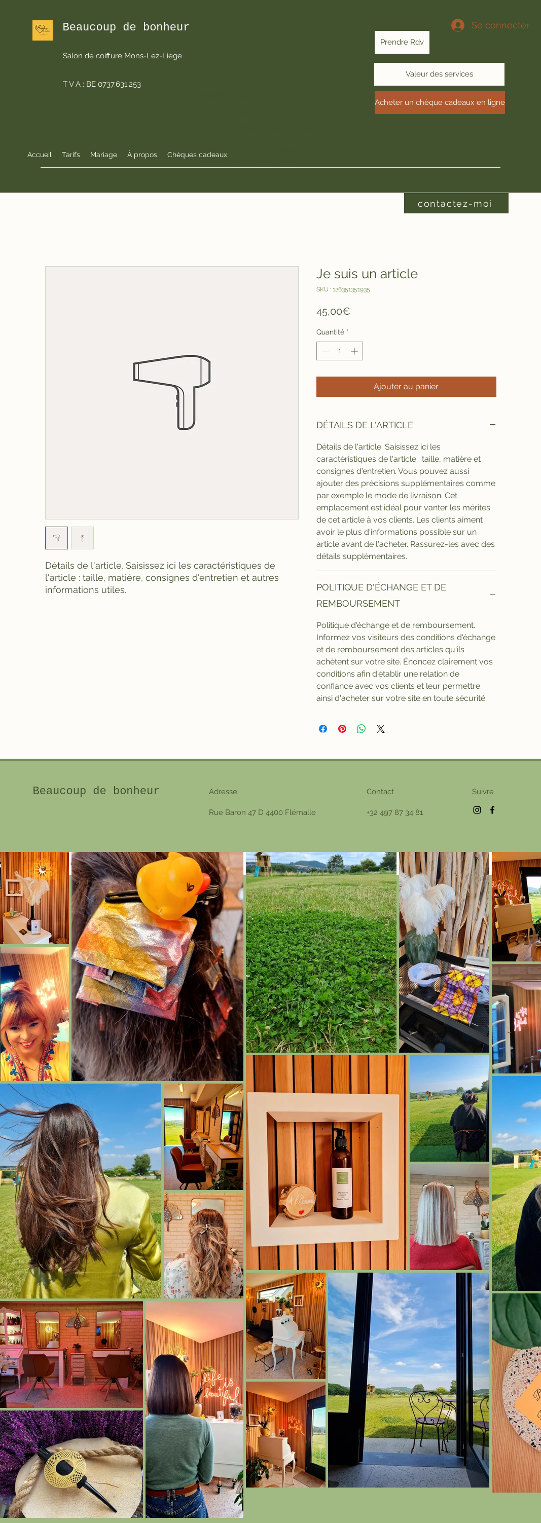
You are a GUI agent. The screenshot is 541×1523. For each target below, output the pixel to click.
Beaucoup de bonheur (96, 791)
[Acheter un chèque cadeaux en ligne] (440, 102)
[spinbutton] (340, 351)
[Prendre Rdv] (402, 42)
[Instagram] (477, 810)
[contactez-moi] (456, 203)
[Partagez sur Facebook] (323, 729)
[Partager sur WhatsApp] (361, 729)
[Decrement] (324, 351)
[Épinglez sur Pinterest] (342, 729)
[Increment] (355, 351)
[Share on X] (381, 729)
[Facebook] (492, 810)
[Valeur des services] (439, 74)
